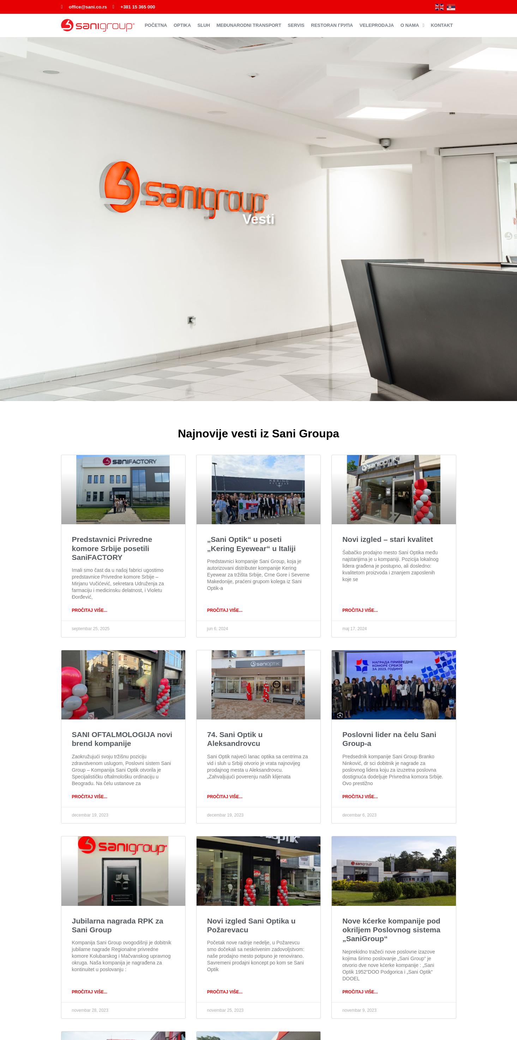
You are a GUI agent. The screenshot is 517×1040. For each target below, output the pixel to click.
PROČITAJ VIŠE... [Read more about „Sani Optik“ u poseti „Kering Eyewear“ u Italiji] (224, 610)
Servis (296, 25)
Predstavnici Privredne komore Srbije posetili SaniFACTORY (112, 548)
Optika (182, 25)
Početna (156, 25)
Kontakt (442, 25)
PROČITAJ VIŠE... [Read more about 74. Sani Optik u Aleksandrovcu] (224, 796)
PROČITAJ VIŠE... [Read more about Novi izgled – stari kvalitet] (360, 610)
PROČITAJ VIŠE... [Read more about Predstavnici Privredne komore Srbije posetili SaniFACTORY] (89, 610)
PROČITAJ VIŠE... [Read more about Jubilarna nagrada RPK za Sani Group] (89, 992)
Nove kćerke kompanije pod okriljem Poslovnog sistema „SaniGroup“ (391, 930)
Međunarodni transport (248, 25)
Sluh (204, 25)
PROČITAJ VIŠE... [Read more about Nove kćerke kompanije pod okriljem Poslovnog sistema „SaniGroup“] (360, 992)
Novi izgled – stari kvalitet (387, 539)
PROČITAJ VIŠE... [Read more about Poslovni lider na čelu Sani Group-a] (360, 796)
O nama (412, 25)
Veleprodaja (377, 25)
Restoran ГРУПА (332, 25)
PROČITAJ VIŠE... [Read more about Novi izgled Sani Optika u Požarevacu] (224, 992)
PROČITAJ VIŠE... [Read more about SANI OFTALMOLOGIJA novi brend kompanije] (89, 796)
